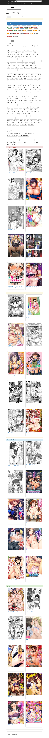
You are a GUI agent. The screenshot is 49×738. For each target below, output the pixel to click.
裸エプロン (39, 89)
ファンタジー (18, 52)
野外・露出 (22, 56)
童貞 (31, 80)
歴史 (38, 107)
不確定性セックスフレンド (11, 346)
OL (24, 45)
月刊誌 (32, 111)
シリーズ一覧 (20, 3)
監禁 (35, 76)
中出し (8, 52)
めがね (27, 80)
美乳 (12, 45)
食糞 (13, 124)
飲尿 (8, 102)
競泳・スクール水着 (21, 74)
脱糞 (31, 118)
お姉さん (28, 45)
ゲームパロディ (26, 118)
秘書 (16, 78)
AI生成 (8, 144)
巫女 (33, 50)
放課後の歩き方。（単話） (11, 229)
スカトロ (29, 98)
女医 (39, 85)
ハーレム (39, 65)
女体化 (22, 89)
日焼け (34, 61)
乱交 (8, 50)
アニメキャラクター (10, 126)
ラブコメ (16, 45)
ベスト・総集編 (15, 98)
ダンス (28, 111)
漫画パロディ (18, 126)
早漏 (24, 109)
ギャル (12, 67)
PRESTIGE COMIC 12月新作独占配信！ (31, 137)
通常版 (15, 142)
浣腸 (23, 91)
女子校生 (8, 56)
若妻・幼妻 (39, 76)
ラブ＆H (20, 45)
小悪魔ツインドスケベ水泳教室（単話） (13, 465)
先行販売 (35, 56)
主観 (40, 137)
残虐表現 (35, 96)
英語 (12, 109)
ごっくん (24, 85)
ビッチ (23, 65)
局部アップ (9, 98)
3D (24, 120)
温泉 (19, 69)
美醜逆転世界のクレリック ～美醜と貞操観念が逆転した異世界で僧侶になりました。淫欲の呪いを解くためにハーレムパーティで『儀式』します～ (15, 287)
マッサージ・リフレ (14, 69)
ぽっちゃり (9, 87)
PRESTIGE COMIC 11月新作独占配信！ (13, 137)
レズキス (13, 131)
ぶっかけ (26, 63)
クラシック (13, 144)
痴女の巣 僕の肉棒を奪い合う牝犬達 (13, 611)
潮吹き (19, 65)
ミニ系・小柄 (39, 61)
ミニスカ (16, 109)
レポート (8, 118)
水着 (8, 63)
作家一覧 (25, 3)
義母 (19, 80)
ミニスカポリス (9, 120)
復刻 (25, 126)
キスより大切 (28, 375)
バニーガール (15, 107)
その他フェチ (9, 85)
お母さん (31, 65)
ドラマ (28, 67)
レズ (40, 50)
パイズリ (12, 52)
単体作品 (8, 131)
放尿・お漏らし (32, 63)
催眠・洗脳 (9, 76)
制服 (25, 78)
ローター (17, 89)
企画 (27, 109)
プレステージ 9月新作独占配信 (12, 135)
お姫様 (35, 78)
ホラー (8, 89)
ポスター (39, 120)
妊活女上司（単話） (11, 724)
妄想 (30, 89)
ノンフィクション (33, 120)
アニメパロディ (30, 124)
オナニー (27, 74)
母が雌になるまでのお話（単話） (12, 172)
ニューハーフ (36, 118)
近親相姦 (20, 78)
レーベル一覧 (30, 3)
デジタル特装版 (9, 142)
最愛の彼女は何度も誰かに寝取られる (31, 549)
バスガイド (17, 113)
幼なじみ (17, 56)
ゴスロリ (28, 87)
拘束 (20, 91)
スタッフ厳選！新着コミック (11, 100)
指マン (17, 61)
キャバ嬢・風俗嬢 (34, 67)
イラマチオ (20, 100)
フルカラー (37, 69)
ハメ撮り (37, 87)
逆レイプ (23, 80)
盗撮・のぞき (19, 87)
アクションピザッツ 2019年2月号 (30, 432)
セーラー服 (33, 91)
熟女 (27, 65)
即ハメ (16, 102)
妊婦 (40, 100)
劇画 (38, 80)
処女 (26, 52)
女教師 (14, 76)
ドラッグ (35, 109)
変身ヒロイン (9, 80)
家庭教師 (14, 87)
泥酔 (29, 69)
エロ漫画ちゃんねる (11, 1)
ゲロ (8, 113)
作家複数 (8, 96)
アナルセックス (9, 65)
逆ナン (8, 61)
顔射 (24, 87)
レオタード (12, 78)
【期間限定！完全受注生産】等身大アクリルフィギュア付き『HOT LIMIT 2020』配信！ (21, 133)
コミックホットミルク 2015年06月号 (13, 579)
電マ (36, 100)
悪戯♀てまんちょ (28, 522)
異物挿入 (27, 91)
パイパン (14, 85)
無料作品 (12, 102)
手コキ (31, 56)
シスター (30, 52)
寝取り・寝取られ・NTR (11, 54)
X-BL (34, 80)
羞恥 (23, 52)
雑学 (22, 137)
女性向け (8, 122)
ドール (36, 113)
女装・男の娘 (19, 76)
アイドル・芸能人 (20, 63)
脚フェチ (13, 111)
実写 (28, 120)
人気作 (21, 120)
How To (29, 126)
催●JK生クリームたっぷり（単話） (31, 464)
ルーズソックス (37, 111)
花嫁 (12, 96)
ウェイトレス (28, 107)
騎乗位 (27, 56)
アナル (18, 54)
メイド (37, 50)
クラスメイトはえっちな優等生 (12, 375)
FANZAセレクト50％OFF (28, 122)
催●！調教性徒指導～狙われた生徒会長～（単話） (33, 286)
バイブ (21, 67)
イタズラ (8, 74)
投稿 (22, 126)
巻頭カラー (26, 102)
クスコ (13, 118)
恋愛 (38, 54)
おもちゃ (26, 89)
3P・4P (12, 61)
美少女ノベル (30, 113)
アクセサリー (14, 122)
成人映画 (12, 113)
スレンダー (37, 45)
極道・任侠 (34, 98)
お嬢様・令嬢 (25, 76)
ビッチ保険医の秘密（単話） (12, 639)
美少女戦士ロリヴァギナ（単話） (12, 318)
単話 (26, 69)
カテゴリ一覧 (9, 3)
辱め (23, 69)
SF (24, 67)
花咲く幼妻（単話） (29, 172)
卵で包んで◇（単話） (11, 493)
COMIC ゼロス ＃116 (29, 639)
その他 (8, 109)
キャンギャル (22, 107)
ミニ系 (40, 67)
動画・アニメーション (36, 122)
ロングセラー (16, 120)
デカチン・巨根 (30, 78)
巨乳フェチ (31, 76)
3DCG (21, 118)
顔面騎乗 (25, 100)
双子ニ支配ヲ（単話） (11, 432)
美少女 (13, 56)
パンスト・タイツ (36, 102)
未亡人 (17, 91)
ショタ (33, 87)
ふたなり (28, 50)
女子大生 (16, 67)
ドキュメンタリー (23, 113)
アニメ (20, 109)
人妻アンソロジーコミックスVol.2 (12, 551)
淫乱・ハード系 (13, 63)
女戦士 (35, 52)
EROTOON (20, 142)
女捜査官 (18, 111)
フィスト (24, 98)
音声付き (29, 142)
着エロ (15, 65)
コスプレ (19, 85)
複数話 (31, 109)
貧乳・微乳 (29, 61)
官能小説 (14, 80)
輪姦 (8, 78)
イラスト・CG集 (29, 96)
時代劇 (38, 91)
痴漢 (33, 69)
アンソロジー (23, 54)
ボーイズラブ (9, 107)
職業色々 (34, 89)
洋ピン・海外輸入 (36, 142)
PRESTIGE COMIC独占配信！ (23, 135)
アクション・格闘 (34, 85)
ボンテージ (33, 107)
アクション (20, 122)
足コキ (32, 74)
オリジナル (29, 54)
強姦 (8, 69)
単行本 (8, 45)
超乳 (31, 102)
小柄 (24, 61)
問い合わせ (35, 3)
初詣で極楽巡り (28, 317)
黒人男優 (25, 142)
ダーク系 (12, 89)
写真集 (17, 124)
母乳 (39, 78)
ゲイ (20, 98)
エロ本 (8, 67)
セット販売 (21, 102)
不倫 (35, 65)
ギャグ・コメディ (38, 74)
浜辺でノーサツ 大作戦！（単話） (30, 346)
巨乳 (32, 45)
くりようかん (10, 696)
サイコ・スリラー (31, 100)
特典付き (8, 111)
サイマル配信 (14, 74)
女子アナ (23, 96)
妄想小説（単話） (10, 404)
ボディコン (23, 111)
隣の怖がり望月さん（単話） (30, 257)
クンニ (21, 61)
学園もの (34, 54)
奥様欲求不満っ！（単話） (29, 611)
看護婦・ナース (17, 96)
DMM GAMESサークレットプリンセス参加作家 (18, 50)
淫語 (28, 85)
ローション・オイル (10, 91)
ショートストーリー (23, 124)
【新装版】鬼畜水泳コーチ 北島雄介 (31, 578)
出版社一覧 (14, 3)
